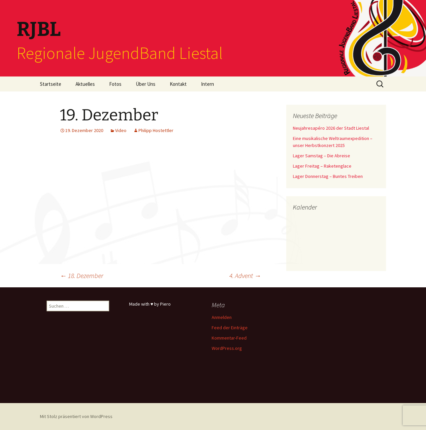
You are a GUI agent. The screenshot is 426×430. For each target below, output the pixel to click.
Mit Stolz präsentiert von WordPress (76, 416)
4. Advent (245, 275)
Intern (207, 84)
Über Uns (145, 84)
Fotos (115, 84)
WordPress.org (227, 348)
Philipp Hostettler (155, 130)
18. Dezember (81, 275)
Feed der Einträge (230, 328)
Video (120, 130)
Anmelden (222, 317)
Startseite (50, 84)
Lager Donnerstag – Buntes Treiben (328, 176)
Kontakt (178, 84)
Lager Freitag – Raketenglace (322, 166)
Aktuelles (85, 84)
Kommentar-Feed (229, 338)
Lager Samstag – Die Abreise (321, 156)
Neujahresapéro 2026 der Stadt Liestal (331, 128)
